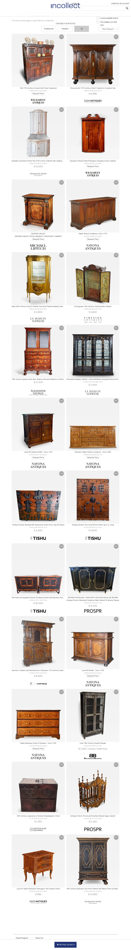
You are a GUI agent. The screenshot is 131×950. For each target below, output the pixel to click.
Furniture (17, 23)
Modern (65, 31)
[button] (108, 31)
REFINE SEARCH (65, 944)
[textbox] (108, 8)
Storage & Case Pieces (34, 23)
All (82, 31)
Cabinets (51, 23)
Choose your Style (65, 25)
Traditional (48, 31)
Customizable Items (106, 20)
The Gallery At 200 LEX (106, 25)
